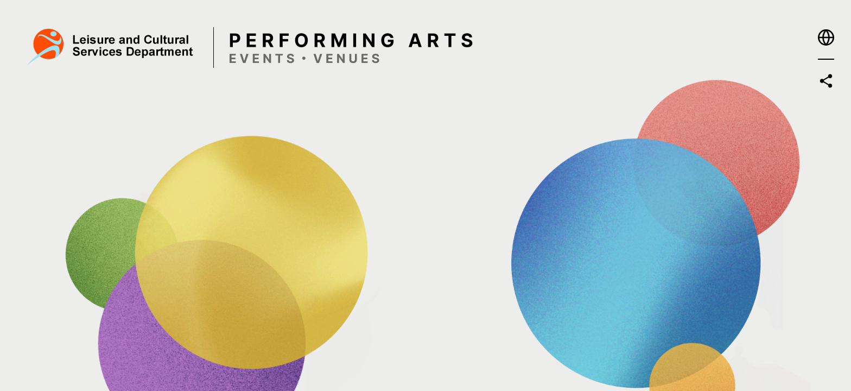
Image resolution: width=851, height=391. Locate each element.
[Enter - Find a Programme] (246, 129)
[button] (826, 37)
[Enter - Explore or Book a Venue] (576, 284)
